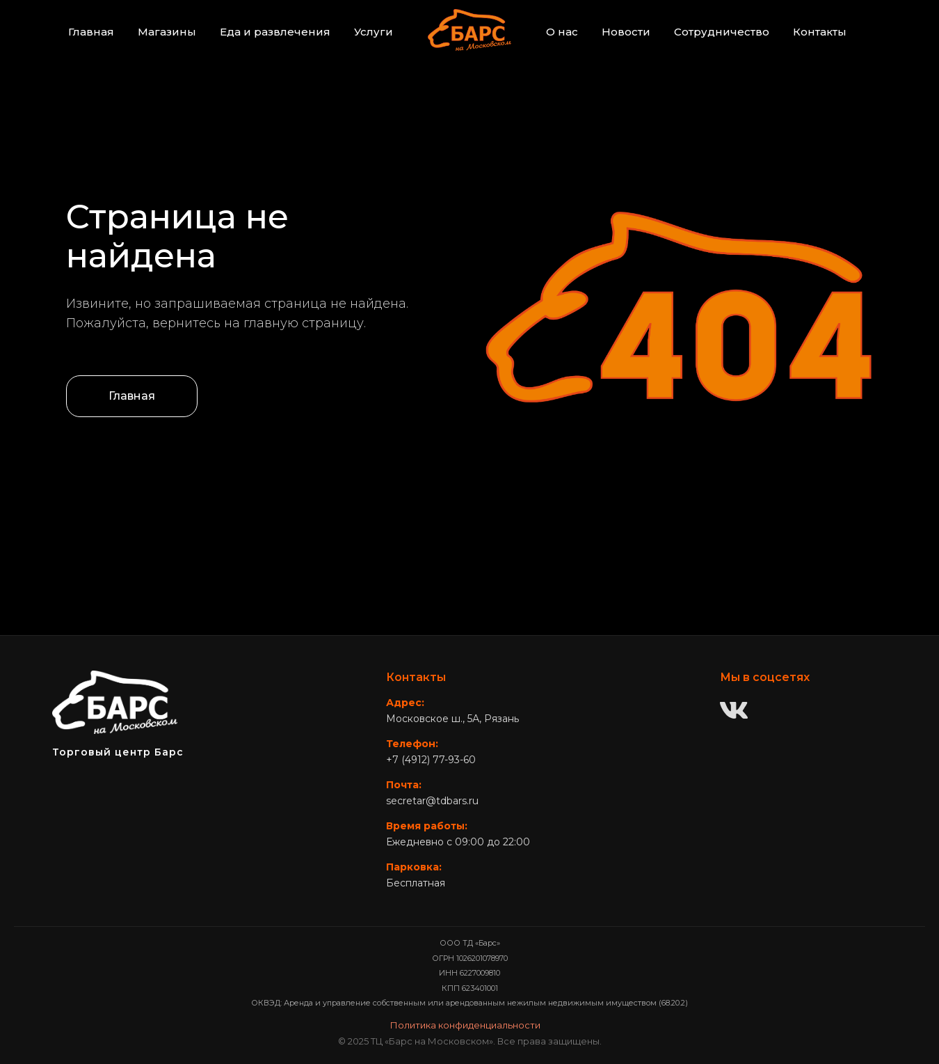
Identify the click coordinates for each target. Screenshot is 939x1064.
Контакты (819, 31)
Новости (626, 31)
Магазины (167, 31)
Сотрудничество (721, 31)
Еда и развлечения (275, 31)
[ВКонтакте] (734, 711)
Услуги (373, 31)
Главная (91, 31)
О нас (562, 31)
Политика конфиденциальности (465, 1025)
